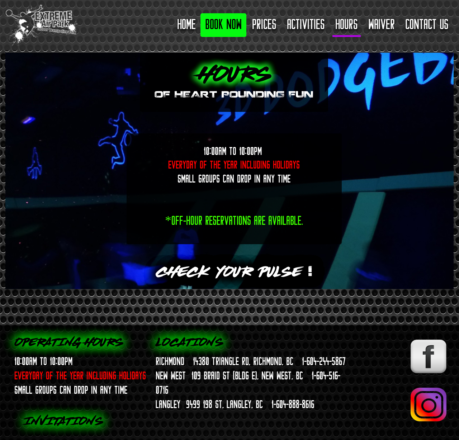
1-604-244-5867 (324, 361)
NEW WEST (171, 375)
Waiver (381, 24)
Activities (306, 24)
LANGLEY (168, 404)
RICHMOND (170, 361)
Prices (264, 24)
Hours (346, 24)
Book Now (223, 24)
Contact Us (427, 24)
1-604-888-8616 (292, 404)
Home (186, 24)
